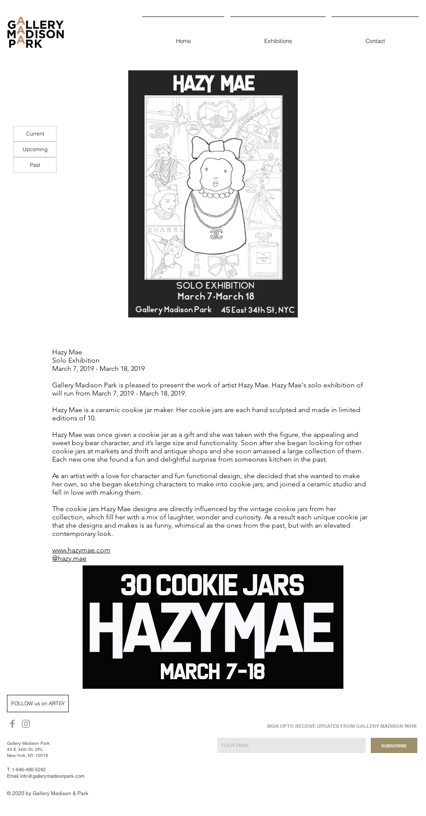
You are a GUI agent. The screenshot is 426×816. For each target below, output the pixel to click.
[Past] (35, 165)
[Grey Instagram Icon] (25, 723)
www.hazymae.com (81, 550)
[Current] (35, 134)
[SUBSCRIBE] (394, 745)
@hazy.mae (69, 558)
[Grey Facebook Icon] (12, 723)
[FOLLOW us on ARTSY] (38, 703)
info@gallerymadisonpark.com (52, 776)
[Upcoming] (35, 149)
